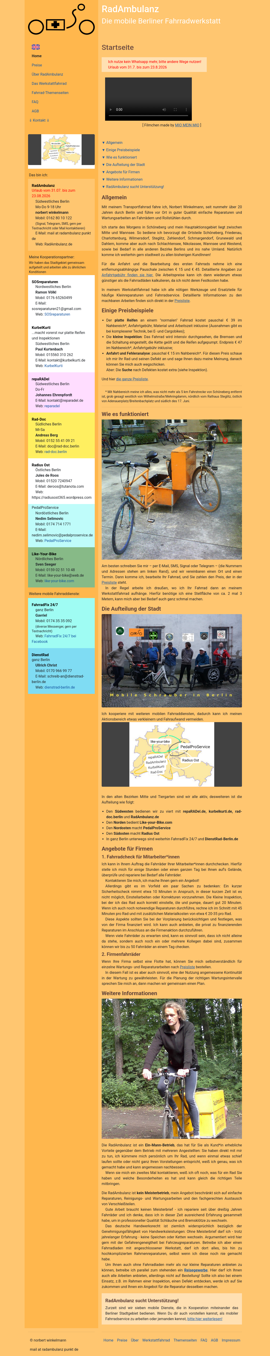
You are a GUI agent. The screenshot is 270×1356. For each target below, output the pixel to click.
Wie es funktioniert (121, 157)
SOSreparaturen (57, 314)
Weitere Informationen (124, 179)
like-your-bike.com (59, 581)
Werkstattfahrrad (156, 1340)
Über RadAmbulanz (47, 74)
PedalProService (57, 540)
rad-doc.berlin (55, 452)
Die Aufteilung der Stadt (125, 164)
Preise (37, 65)
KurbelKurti (53, 366)
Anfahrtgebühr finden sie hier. (127, 275)
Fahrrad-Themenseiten (50, 93)
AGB (35, 111)
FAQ (35, 102)
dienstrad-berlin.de (59, 687)
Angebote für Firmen (123, 172)
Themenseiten (185, 1340)
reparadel (52, 406)
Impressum (231, 1340)
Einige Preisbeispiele (123, 150)
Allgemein (114, 142)
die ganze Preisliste (132, 379)
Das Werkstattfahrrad (49, 83)
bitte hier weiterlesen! (204, 1319)
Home (37, 56)
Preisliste (182, 301)
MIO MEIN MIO (187, 125)
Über (135, 1340)
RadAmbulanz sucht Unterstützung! (135, 187)
